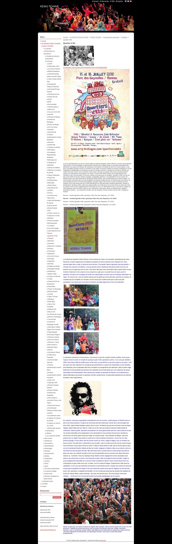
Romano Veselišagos (54, 317)
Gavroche (51, 243)
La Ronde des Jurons (54, 314)
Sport (46, 466)
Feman (50, 193)
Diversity (50, 264)
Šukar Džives (52, 185)
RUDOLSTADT (52, 291)
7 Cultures (51, 226)
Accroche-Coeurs (53, 256)
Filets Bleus (51, 286)
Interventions (49, 443)
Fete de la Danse (53, 339)
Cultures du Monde (54, 147)
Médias (47, 456)
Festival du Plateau (54, 117)
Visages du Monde (54, 266)
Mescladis (51, 183)
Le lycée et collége (50, 471)
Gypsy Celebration (54, 175)
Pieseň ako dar (52, 97)
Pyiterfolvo (51, 261)
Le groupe (48, 48)
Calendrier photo (48, 481)
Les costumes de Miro (53, 436)
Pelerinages (48, 448)
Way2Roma (51, 271)
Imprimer (120, 1)
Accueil (65, 37)
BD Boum (51, 241)
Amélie (50, 279)
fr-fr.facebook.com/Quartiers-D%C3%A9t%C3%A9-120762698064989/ (85, 67)
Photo (46, 463)
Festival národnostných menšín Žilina (54, 367)
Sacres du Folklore (54, 167)
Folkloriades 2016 (53, 66)
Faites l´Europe (53, 296)
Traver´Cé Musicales (54, 289)
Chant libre (51, 251)
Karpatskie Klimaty (54, 269)
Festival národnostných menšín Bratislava (54, 137)
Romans (50, 248)
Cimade (50, 294)
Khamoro (51, 142)
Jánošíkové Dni (53, 188)
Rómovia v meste (53, 342)
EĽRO (50, 99)
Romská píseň (52, 223)
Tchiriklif (50, 306)
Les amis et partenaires (52, 468)
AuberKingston (52, 332)
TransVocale (52, 319)
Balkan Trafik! (52, 274)
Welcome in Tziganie (54, 246)
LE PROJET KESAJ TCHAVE (79, 37)
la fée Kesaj (48, 473)
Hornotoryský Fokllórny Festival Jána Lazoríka (54, 410)
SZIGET (50, 190)
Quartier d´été (52, 236)
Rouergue (51, 258)
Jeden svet (51, 380)
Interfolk (50, 114)
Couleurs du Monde (54, 276)
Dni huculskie (52, 104)
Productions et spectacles (111, 37)
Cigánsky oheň (52, 382)
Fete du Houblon (53, 220)
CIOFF (50, 64)
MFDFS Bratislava (53, 71)
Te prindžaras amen (54, 415)
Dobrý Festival (52, 208)
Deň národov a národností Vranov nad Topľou (54, 400)
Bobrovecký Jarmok (54, 428)
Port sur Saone (52, 127)
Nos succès (48, 438)
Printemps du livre (53, 94)
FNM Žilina (51, 301)
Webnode (103, 540)
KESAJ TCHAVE (96, 37)
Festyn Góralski (53, 390)
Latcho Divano (52, 205)
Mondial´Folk (52, 132)
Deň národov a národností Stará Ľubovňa (52, 347)
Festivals (124, 37)
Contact (43, 486)
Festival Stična (52, 180)
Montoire (51, 218)
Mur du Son (51, 312)
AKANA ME (51, 145)
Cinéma (47, 461)
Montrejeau (51, 150)
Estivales (51, 129)
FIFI (49, 210)
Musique (47, 451)
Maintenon (51, 253)
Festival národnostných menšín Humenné (54, 375)
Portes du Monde (53, 124)
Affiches (48, 433)
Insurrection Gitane (54, 352)
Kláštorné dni (52, 309)
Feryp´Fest (51, 178)
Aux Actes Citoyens (54, 69)
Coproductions (49, 453)
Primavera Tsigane (54, 334)
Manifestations (49, 446)
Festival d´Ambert (53, 337)
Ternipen (50, 238)
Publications (48, 458)
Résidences (48, 441)
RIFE (49, 102)
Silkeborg (51, 299)
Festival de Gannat (54, 405)
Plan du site (105, 1)
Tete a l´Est (51, 304)
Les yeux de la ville (54, 112)
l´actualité (44, 484)
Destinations (50, 431)
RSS (113, 1)
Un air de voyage (53, 228)
